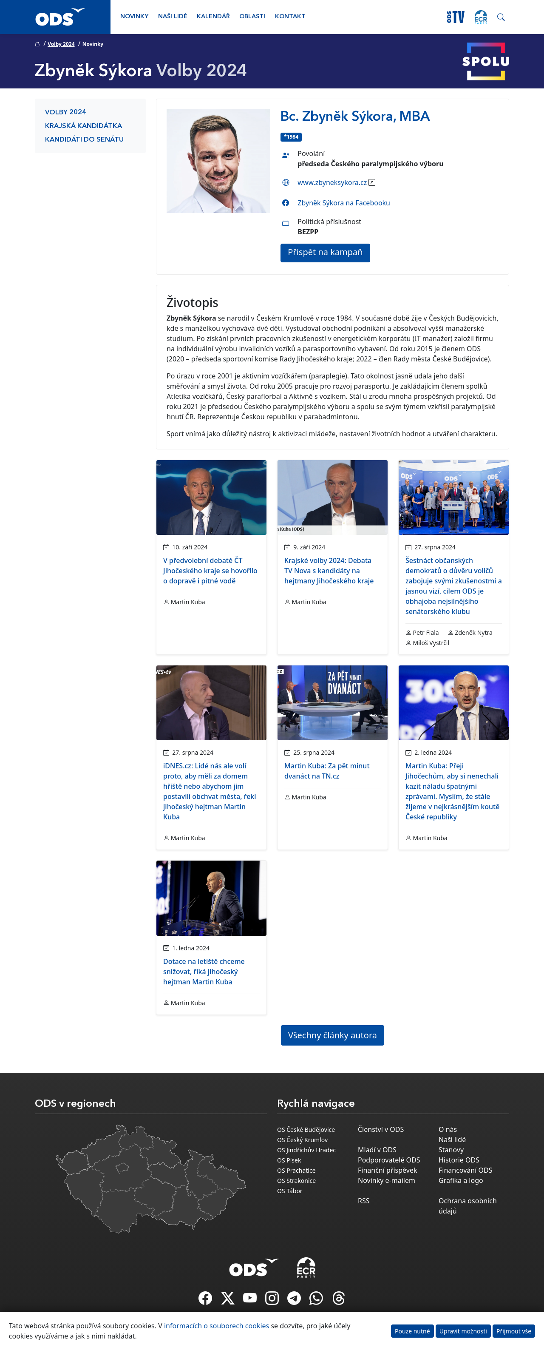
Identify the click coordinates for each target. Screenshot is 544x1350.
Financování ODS (465, 1170)
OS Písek (289, 1160)
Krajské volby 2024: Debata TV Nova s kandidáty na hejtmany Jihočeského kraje (329, 570)
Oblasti (252, 17)
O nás (448, 1129)
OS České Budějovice (306, 1129)
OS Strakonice (296, 1181)
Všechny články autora (332, 1035)
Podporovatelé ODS (389, 1160)
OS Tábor (290, 1191)
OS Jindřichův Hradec (306, 1150)
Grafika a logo (461, 1180)
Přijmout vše (513, 1331)
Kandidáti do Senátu (84, 139)
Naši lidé (172, 17)
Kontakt (290, 17)
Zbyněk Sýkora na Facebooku (344, 202)
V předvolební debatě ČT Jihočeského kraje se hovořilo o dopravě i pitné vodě (210, 570)
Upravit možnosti (463, 1331)
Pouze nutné (412, 1331)
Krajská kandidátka (83, 126)
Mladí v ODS (377, 1149)
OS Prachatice (296, 1170)
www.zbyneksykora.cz (332, 182)
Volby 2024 (61, 44)
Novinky (134, 17)
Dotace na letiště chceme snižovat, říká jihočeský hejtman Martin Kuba (204, 971)
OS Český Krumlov (302, 1140)
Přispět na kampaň (325, 252)
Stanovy (451, 1149)
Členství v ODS (381, 1129)
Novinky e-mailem (386, 1180)
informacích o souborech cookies (216, 1325)
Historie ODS (459, 1160)
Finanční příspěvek (387, 1170)
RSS (364, 1200)
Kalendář (213, 17)
